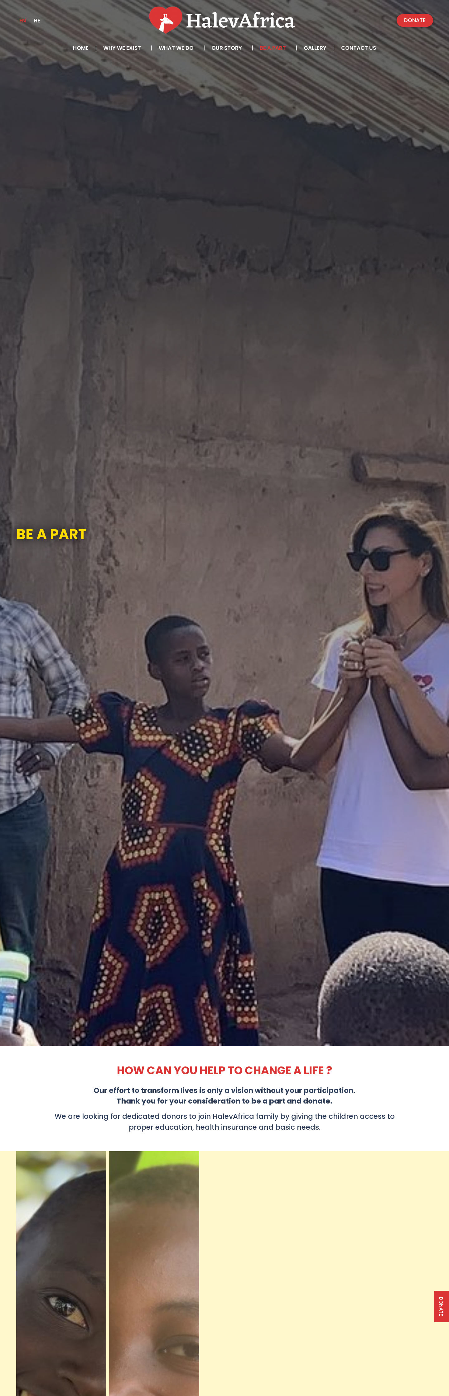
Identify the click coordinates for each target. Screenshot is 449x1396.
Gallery (315, 48)
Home (81, 48)
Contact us (358, 48)
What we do (178, 48)
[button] (415, 20)
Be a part (274, 48)
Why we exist (123, 48)
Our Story (228, 48)
